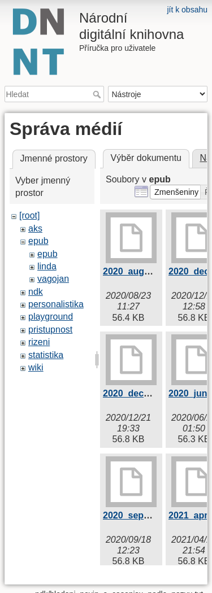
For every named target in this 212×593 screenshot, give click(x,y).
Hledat (98, 94)
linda (47, 266)
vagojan (53, 279)
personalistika (56, 304)
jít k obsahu (187, 9)
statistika (45, 355)
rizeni (39, 342)
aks (35, 228)
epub (38, 241)
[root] (29, 215)
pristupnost (50, 329)
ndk (35, 291)
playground (50, 316)
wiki (36, 367)
